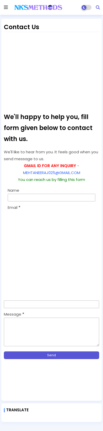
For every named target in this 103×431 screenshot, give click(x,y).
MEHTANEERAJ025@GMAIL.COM (51, 172)
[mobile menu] (6, 7)
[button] (98, 7)
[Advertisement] (51, 71)
